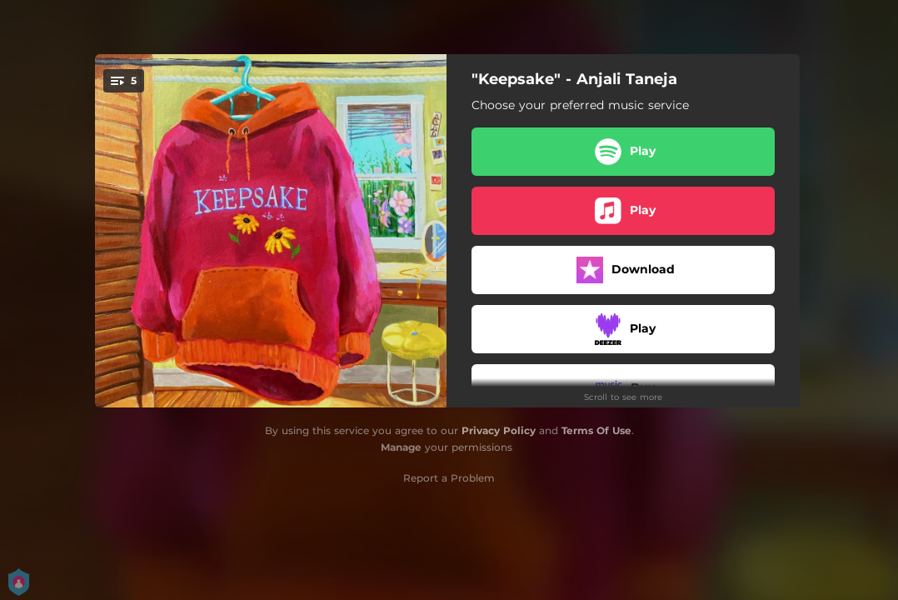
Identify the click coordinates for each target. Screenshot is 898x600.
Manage (401, 447)
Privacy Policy (498, 430)
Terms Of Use (596, 430)
